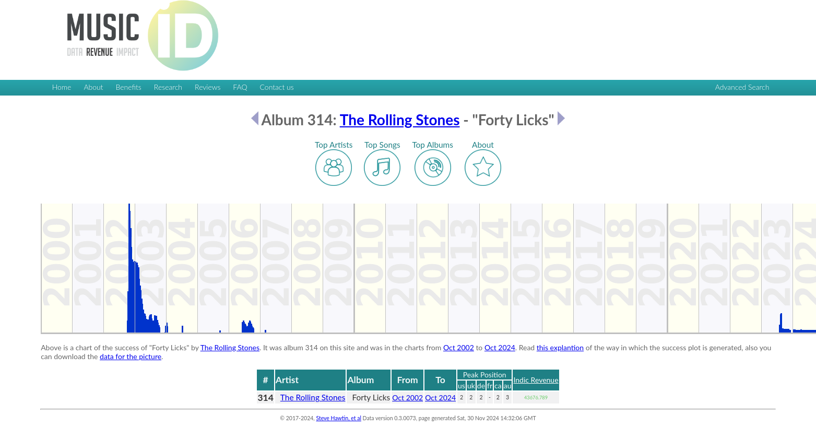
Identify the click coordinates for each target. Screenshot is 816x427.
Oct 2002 (458, 347)
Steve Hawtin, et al (338, 418)
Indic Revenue (535, 379)
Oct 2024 (499, 347)
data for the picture (130, 356)
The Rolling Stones (400, 119)
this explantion (560, 347)
